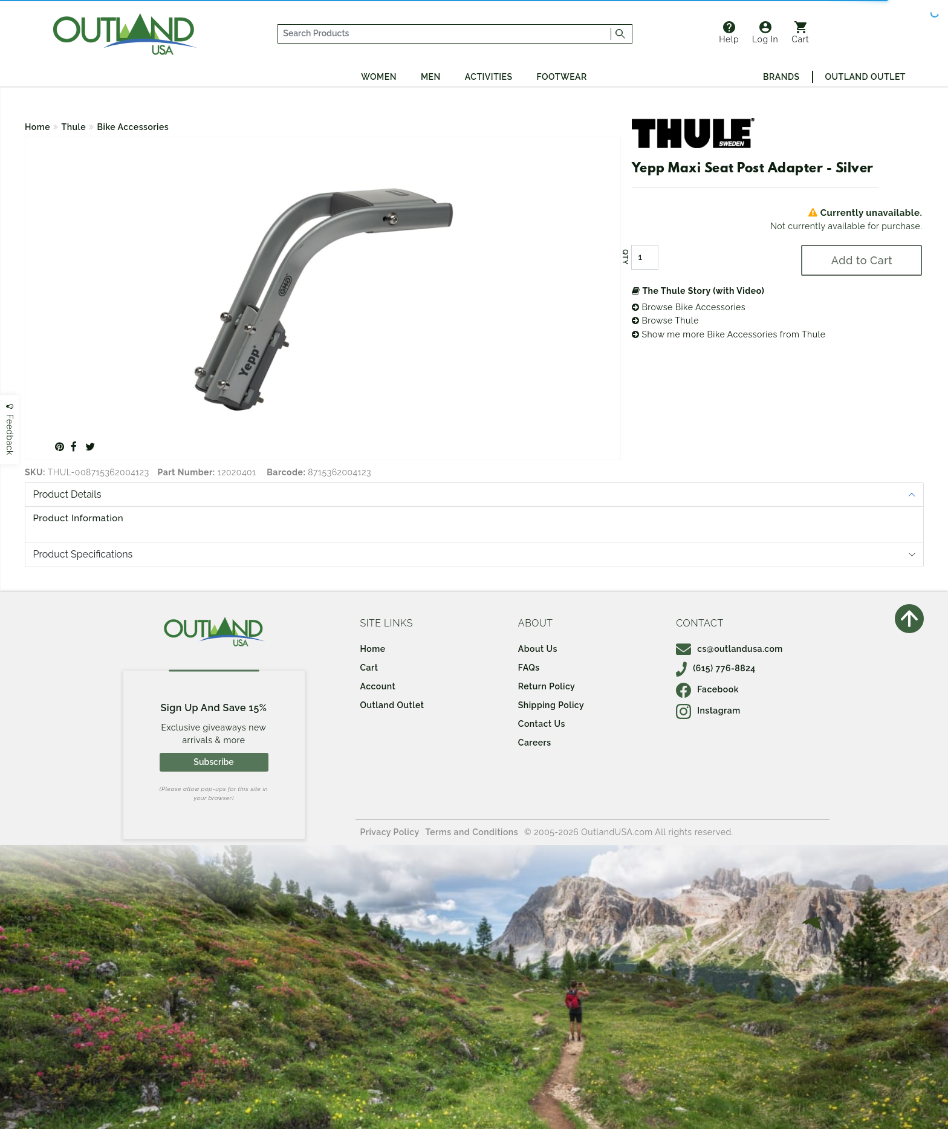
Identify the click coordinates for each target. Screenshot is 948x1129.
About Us (537, 649)
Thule (74, 127)
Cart (800, 32)
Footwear (562, 77)
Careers (534, 742)
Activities (489, 77)
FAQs (529, 667)
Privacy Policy (390, 832)
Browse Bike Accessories (688, 307)
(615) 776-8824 (716, 668)
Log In (765, 32)
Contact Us (541, 724)
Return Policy (546, 686)
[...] (445, 34)
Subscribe (213, 762)
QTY (625, 257)
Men (431, 77)
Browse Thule (665, 320)
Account (378, 686)
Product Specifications (83, 554)
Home (37, 127)
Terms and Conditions (472, 832)
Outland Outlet (865, 77)
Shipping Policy (551, 705)
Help (729, 32)
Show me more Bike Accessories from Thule (729, 334)
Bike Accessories (133, 127)
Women (379, 77)
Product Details (67, 494)
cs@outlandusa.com (729, 649)
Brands (781, 77)
